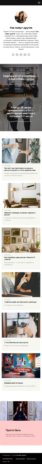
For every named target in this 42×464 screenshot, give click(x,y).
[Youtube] (13, 54)
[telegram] (17, 54)
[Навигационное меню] (39, 3)
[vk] (21, 54)
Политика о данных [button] (31, 458)
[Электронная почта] (28, 54)
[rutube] (25, 54)
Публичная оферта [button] (20, 458)
